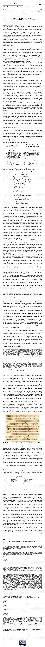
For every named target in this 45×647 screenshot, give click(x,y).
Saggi (4, 9)
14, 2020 (39, 4)
